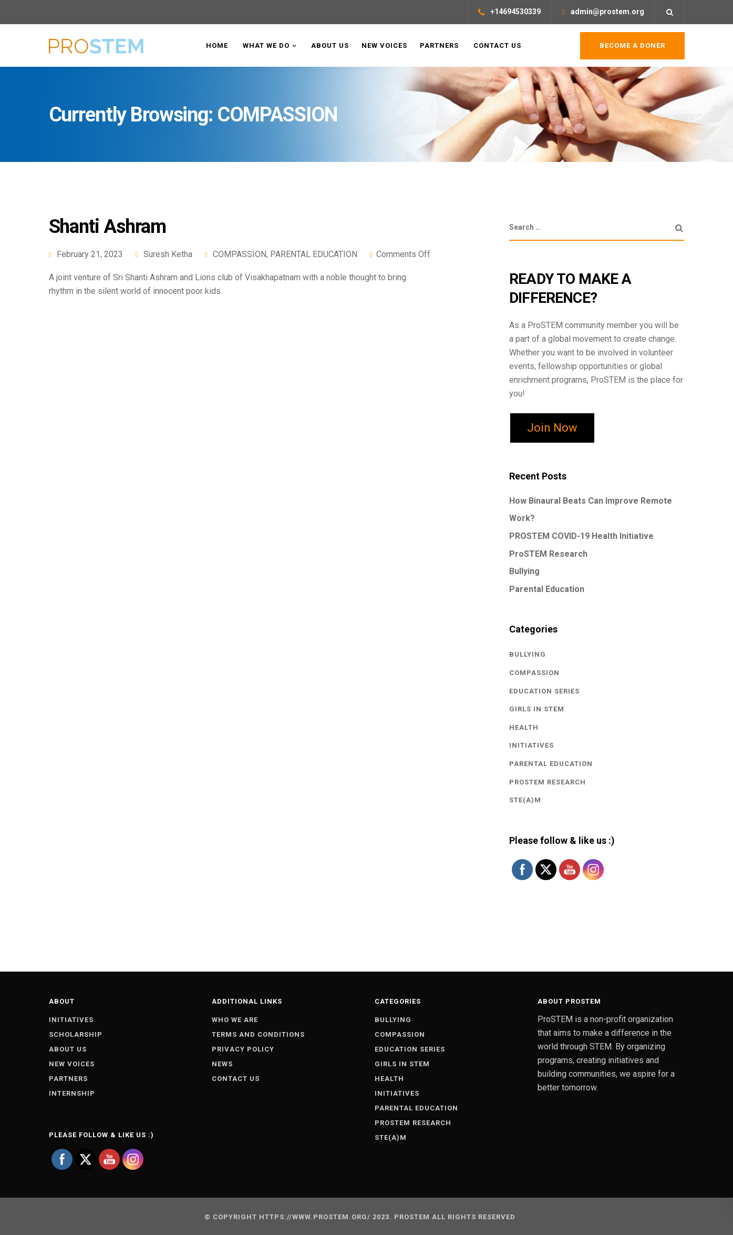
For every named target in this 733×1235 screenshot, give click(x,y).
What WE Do (265, 45)
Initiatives (71, 1020)
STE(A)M (525, 800)
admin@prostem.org (607, 11)
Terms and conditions (258, 1034)
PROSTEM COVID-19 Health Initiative (581, 536)
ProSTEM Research (548, 554)
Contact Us (496, 45)
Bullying (524, 571)
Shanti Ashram (107, 227)
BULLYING (527, 654)
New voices (72, 1064)
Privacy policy (243, 1049)
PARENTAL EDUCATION (313, 254)
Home (216, 45)
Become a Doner (632, 45)
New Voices (384, 45)
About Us (68, 1049)
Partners (439, 45)
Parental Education (546, 589)
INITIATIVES (531, 745)
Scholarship (75, 1034)
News (222, 1064)
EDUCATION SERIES (544, 691)
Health (524, 727)
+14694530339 (515, 11)
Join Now (552, 427)
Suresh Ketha (167, 254)
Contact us (236, 1079)
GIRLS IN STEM (536, 709)
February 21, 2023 (90, 254)
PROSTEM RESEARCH (547, 782)
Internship (72, 1093)
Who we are (235, 1020)
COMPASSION (239, 254)
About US (329, 45)
